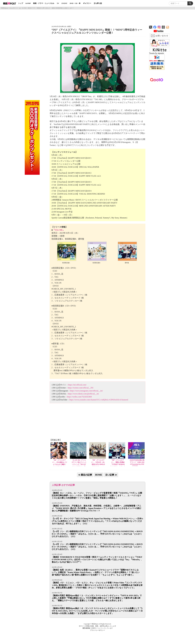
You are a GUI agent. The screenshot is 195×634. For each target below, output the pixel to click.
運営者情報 (86, 628)
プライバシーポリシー (97, 630)
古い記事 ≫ (111, 475)
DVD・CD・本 (75, 3)
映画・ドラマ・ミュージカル (43, 3)
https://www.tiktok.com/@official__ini (83, 394)
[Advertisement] (97, 16)
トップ (20, 3)
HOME (98, 475)
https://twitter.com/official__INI (80, 388)
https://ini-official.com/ (77, 385)
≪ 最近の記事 (85, 475)
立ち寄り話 (98, 3)
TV (58, 3)
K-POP (28, 3)
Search (190, 3)
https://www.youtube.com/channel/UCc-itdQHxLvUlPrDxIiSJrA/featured (98, 400)
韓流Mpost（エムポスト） (10, 8)
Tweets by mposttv (156, 53)
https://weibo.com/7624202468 (79, 397)
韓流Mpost (10, 3)
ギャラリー (87, 3)
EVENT (64, 3)
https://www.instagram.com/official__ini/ (86, 391)
